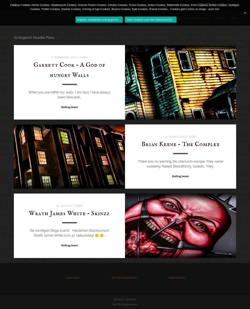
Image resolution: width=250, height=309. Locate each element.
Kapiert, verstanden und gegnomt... (99, 19)
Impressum (72, 277)
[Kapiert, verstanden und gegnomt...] (245, 13)
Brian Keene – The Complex (181, 144)
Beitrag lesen (69, 107)
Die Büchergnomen (124, 277)
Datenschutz (177, 277)
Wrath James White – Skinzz (69, 213)
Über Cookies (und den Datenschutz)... (151, 19)
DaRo (83, 57)
